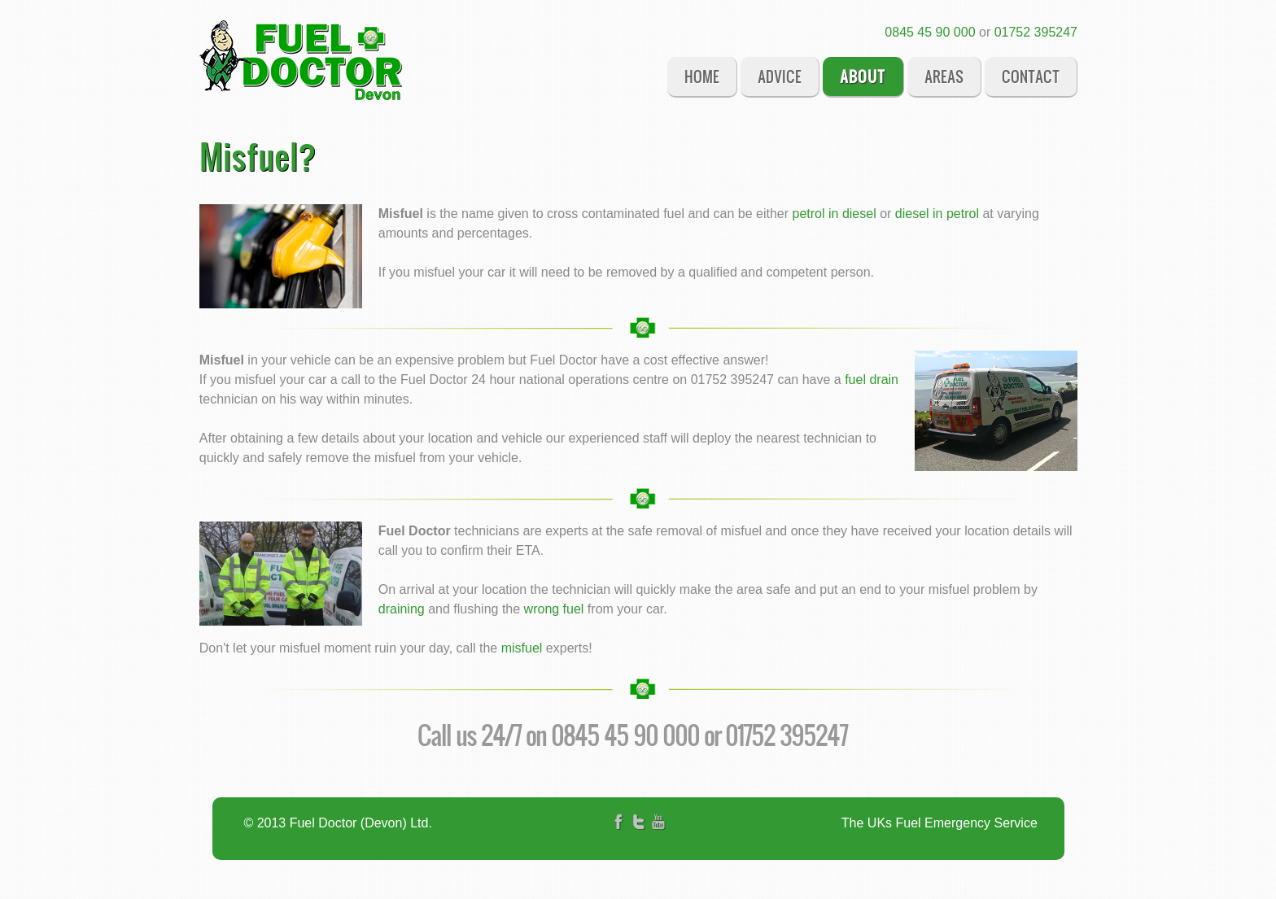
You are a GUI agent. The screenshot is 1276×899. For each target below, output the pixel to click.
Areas (944, 76)
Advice (780, 76)
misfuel (522, 648)
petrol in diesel (834, 213)
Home (701, 76)
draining (401, 609)
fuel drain (871, 379)
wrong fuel (554, 609)
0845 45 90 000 (930, 32)
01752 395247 (1035, 32)
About (862, 76)
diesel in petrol (937, 213)
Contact (1031, 76)
